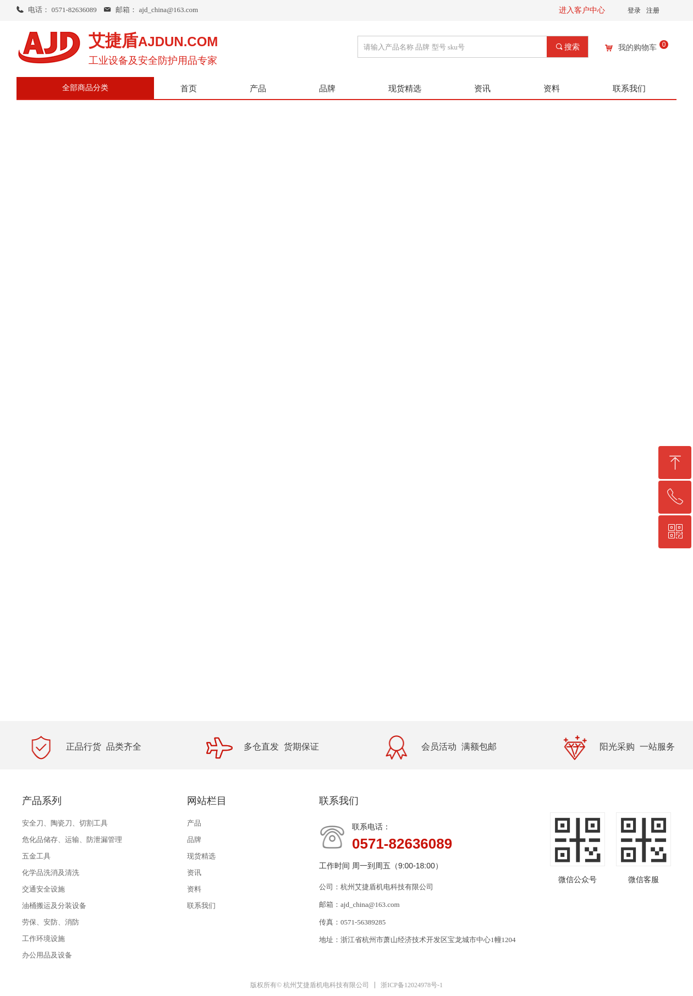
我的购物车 (637, 48)
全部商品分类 (85, 88)
